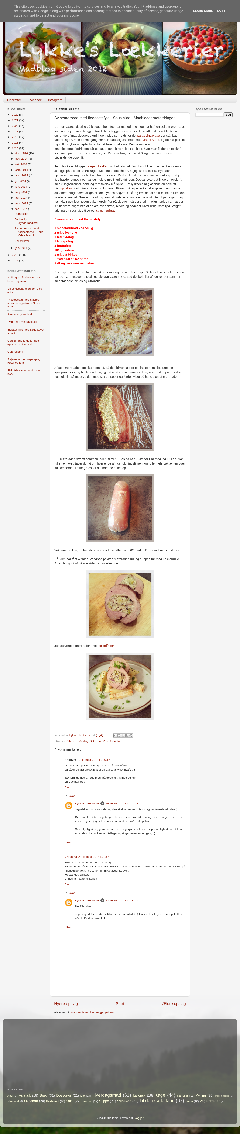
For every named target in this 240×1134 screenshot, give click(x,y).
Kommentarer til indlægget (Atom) (92, 1012)
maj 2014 (21, 192)
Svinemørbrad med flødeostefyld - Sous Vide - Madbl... (29, 232)
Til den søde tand (157, 1100)
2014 (15, 148)
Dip (82, 1095)
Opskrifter (14, 100)
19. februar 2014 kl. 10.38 (122, 803)
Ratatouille (21, 213)
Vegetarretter (210, 1101)
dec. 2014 (22, 153)
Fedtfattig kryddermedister (26, 221)
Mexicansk (13, 1101)
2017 (15, 131)
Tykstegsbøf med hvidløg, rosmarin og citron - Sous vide (23, 303)
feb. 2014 (21, 209)
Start (120, 1003)
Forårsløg (82, 741)
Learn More (203, 11)
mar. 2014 (22, 203)
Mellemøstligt (222, 1096)
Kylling (201, 1095)
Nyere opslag (66, 1003)
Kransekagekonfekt (19, 314)
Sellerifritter (22, 241)
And (10, 1095)
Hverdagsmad (107, 1095)
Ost (92, 741)
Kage (160, 1095)
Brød (43, 1095)
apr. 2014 (21, 197)
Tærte (189, 1101)
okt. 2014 (21, 164)
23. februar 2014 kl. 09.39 (122, 900)
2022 (15, 114)
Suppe (104, 1101)
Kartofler (182, 1095)
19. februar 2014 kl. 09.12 (93, 759)
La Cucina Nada (148, 135)
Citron (70, 741)
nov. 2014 (21, 158)
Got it (222, 11)
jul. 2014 (21, 181)
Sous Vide (102, 741)
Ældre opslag (174, 1003)
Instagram (55, 100)
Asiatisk (25, 1095)
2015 (15, 142)
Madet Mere (150, 140)
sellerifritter (106, 645)
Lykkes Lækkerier (87, 803)
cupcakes (65, 188)
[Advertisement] (214, 136)
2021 (15, 120)
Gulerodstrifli (15, 351)
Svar (68, 787)
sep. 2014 (22, 169)
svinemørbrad (106, 210)
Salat (70, 1101)
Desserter (63, 1095)
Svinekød (116, 741)
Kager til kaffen (97, 166)
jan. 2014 (21, 248)
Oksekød (31, 1101)
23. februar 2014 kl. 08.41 (94, 856)
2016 (15, 137)
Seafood (87, 1101)
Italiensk (139, 1095)
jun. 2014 (21, 186)
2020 (15, 126)
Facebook (35, 100)
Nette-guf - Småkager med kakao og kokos (24, 279)
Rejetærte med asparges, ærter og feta (23, 361)
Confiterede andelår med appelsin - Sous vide (23, 342)
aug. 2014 (22, 175)
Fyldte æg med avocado (22, 321)
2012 (15, 260)
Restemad (52, 1101)
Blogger (138, 1118)
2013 (15, 255)
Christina (71, 856)
